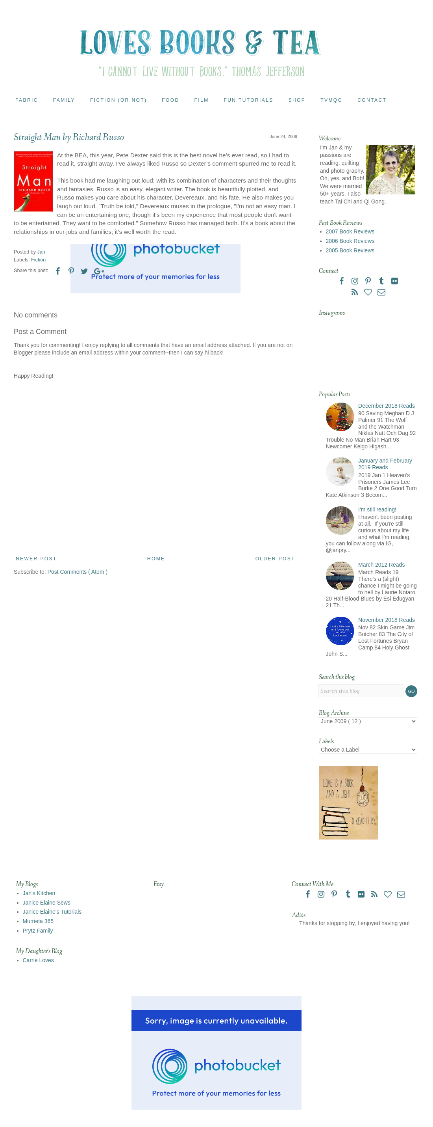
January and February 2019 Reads (385, 463)
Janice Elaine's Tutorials (52, 912)
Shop (297, 100)
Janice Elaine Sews (46, 902)
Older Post (275, 559)
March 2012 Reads (381, 565)
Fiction (38, 260)
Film (201, 100)
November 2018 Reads (386, 620)
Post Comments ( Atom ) (77, 572)
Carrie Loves (38, 960)
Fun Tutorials (249, 100)
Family (64, 100)
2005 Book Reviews (350, 250)
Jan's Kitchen (39, 893)
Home (156, 559)
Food (170, 100)
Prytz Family (38, 930)
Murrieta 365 (38, 921)
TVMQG (331, 100)
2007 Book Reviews (350, 231)
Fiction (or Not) (118, 100)
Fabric (26, 100)
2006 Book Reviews (350, 241)
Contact (372, 100)
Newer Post (36, 559)
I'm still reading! (377, 509)
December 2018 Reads (386, 406)
